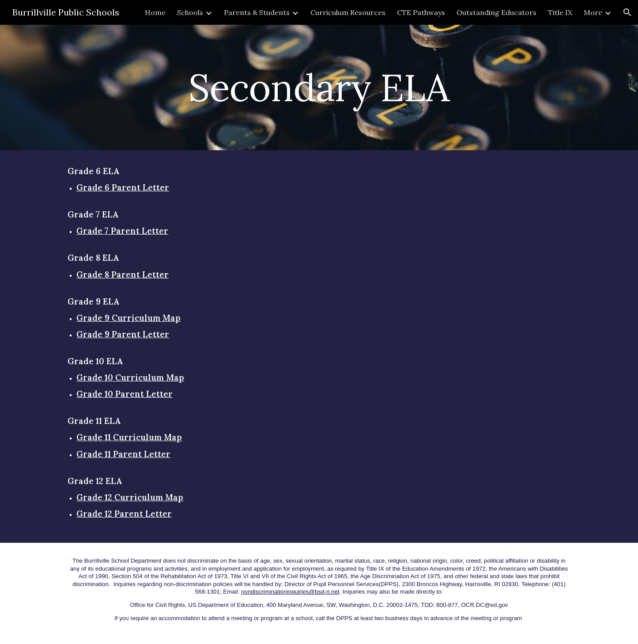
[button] (627, 12)
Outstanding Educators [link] (496, 12)
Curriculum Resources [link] (347, 12)
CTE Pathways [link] (421, 12)
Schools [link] (190, 12)
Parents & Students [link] (257, 12)
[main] (319, 87)
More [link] (593, 12)
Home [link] (155, 12)
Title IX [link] (560, 12)
